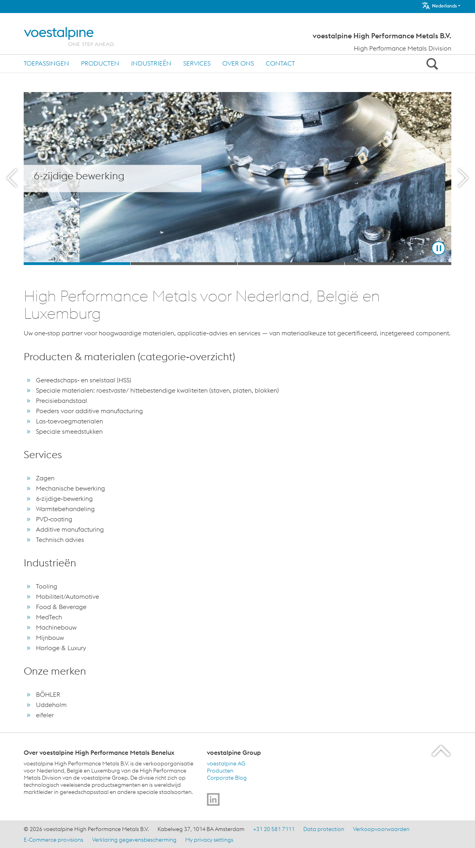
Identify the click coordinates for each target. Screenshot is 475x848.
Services (196, 63)
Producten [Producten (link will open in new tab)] (220, 770)
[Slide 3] (291, 263)
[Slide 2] (184, 263)
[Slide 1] (77, 263)
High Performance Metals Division (402, 48)
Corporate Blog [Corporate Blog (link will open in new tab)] (227, 777)
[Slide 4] (398, 263)
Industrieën (151, 63)
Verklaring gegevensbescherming (134, 839)
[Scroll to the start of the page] (441, 750)
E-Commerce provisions (53, 839)
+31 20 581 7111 (274, 829)
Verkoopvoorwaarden (381, 829)
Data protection (323, 829)
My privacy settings (209, 839)
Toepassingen (46, 63)
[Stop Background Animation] (438, 248)
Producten (100, 63)
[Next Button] (463, 178)
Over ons (238, 63)
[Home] (76, 36)
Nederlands (439, 5)
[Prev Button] (12, 178)
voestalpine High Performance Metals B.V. (382, 36)
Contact (280, 63)
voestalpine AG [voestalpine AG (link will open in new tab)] (226, 763)
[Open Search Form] (430, 63)
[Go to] (213, 799)
